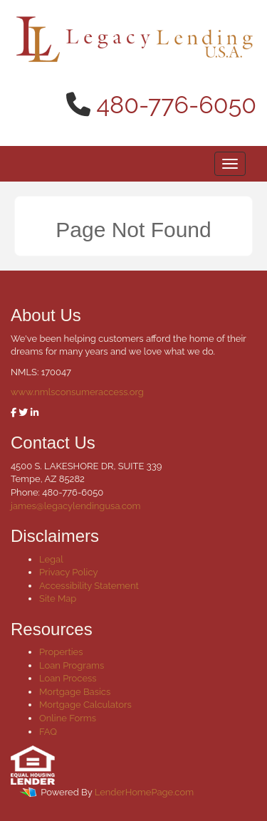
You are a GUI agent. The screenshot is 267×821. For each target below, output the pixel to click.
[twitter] (23, 412)
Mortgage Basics (74, 691)
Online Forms (67, 718)
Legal (51, 559)
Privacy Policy (68, 572)
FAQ (48, 731)
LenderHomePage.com (144, 793)
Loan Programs (71, 665)
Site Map (57, 598)
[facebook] (13, 412)
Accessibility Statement (89, 585)
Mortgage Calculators (85, 704)
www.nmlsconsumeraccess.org (77, 392)
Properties (61, 652)
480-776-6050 (177, 104)
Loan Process (68, 678)
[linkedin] (34, 412)
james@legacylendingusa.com (75, 506)
